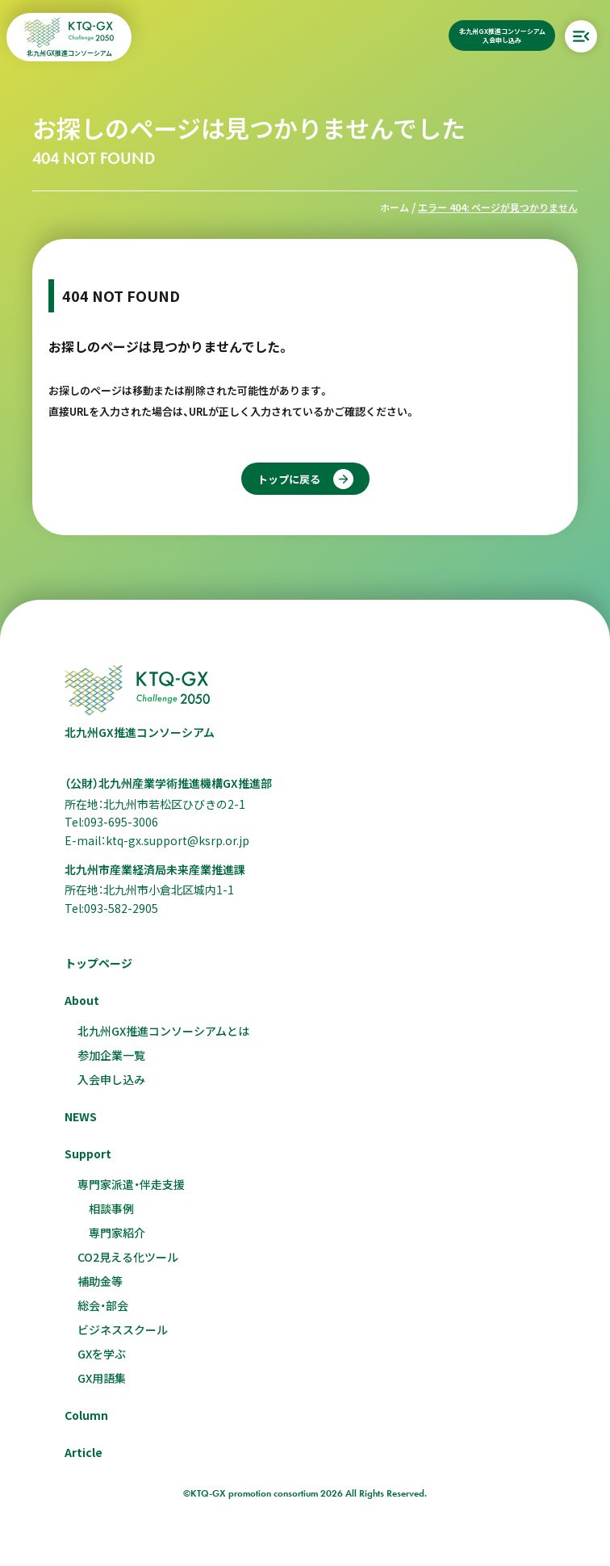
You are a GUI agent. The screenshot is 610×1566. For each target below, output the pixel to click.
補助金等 (100, 1281)
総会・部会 (102, 1305)
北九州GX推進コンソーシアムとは (163, 1030)
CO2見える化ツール (127, 1256)
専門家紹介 (117, 1232)
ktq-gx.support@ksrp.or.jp (177, 840)
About (82, 1000)
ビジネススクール (122, 1329)
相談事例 (111, 1208)
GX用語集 (101, 1378)
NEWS (81, 1116)
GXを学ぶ (101, 1353)
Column (86, 1415)
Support (88, 1153)
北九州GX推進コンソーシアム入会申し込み (502, 35)
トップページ (98, 963)
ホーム (394, 207)
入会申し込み (111, 1079)
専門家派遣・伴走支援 (131, 1184)
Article (83, 1452)
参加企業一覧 (111, 1055)
